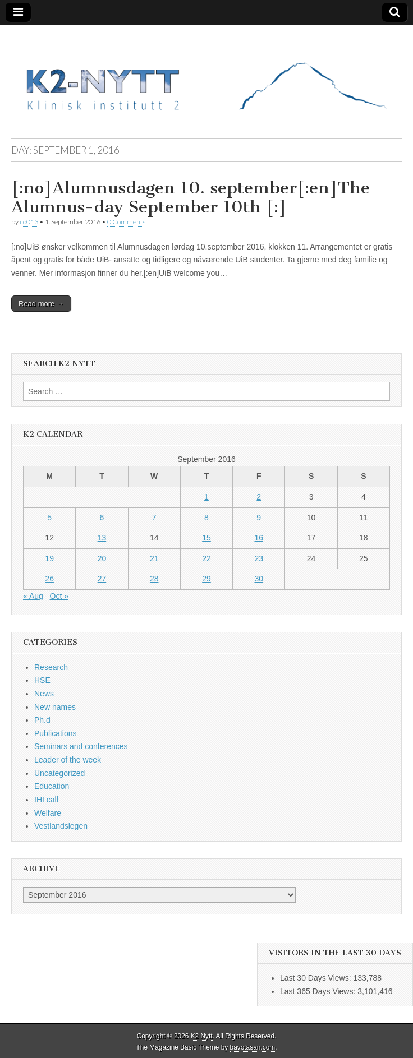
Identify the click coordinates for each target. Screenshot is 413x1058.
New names (55, 707)
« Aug (33, 596)
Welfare (47, 812)
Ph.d (42, 719)
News (44, 693)
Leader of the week (67, 759)
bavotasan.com (253, 1047)
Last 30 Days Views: (316, 977)
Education (51, 786)
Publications (55, 733)
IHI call (46, 799)
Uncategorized (59, 773)
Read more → (41, 303)
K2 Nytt (202, 1036)
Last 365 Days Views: (318, 991)
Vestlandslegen (61, 825)
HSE (42, 680)
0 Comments (126, 222)
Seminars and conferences (81, 746)
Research (51, 667)
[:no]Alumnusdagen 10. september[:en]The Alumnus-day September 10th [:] (190, 197)
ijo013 (29, 222)
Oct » (59, 596)
